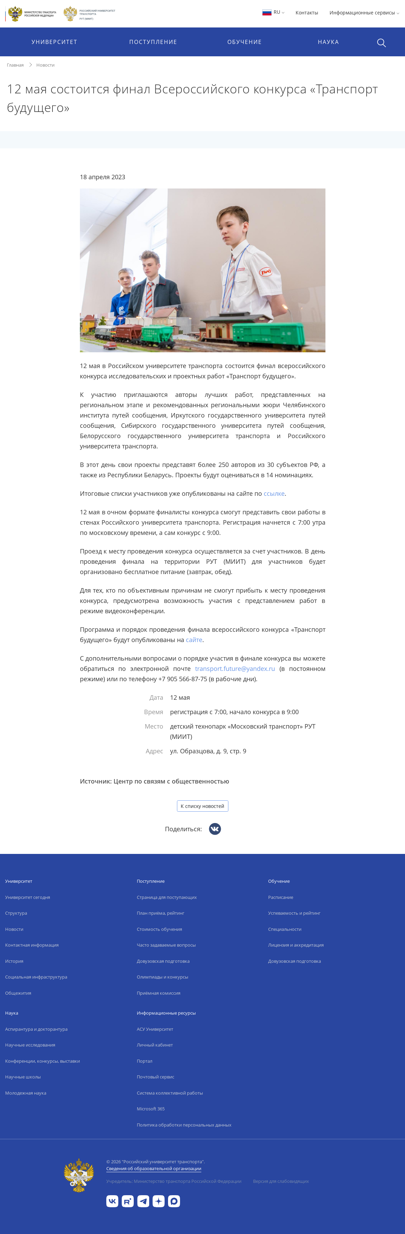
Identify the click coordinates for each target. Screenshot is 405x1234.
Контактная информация (32, 945)
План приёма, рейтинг (160, 913)
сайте (194, 640)
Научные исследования (30, 1045)
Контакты (307, 12)
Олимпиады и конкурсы (162, 977)
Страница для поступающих (167, 897)
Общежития (18, 993)
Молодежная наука (25, 1093)
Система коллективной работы (170, 1093)
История (14, 961)
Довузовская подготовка (163, 961)
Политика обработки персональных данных (184, 1125)
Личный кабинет (155, 1045)
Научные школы (23, 1077)
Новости (45, 65)
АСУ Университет (155, 1029)
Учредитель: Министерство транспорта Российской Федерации (173, 1181)
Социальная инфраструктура (36, 977)
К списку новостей (202, 806)
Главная (15, 65)
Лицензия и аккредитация (296, 945)
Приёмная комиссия (158, 993)
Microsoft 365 (151, 1109)
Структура (16, 913)
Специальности (284, 929)
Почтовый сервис (155, 1077)
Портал (144, 1061)
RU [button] (273, 12)
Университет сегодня (27, 897)
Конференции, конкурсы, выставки (42, 1061)
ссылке (274, 493)
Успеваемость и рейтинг (294, 913)
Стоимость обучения (159, 929)
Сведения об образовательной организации (153, 1168)
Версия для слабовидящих (281, 1181)
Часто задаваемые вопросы (166, 945)
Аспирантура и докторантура (36, 1029)
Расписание (280, 897)
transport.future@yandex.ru (235, 668)
